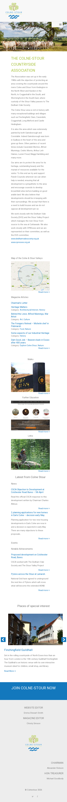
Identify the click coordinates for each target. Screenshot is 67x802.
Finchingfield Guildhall (18, 650)
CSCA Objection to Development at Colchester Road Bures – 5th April (27, 491)
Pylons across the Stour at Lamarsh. (28, 574)
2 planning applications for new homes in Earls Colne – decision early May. (29, 514)
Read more (44, 508)
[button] (55, 24)
